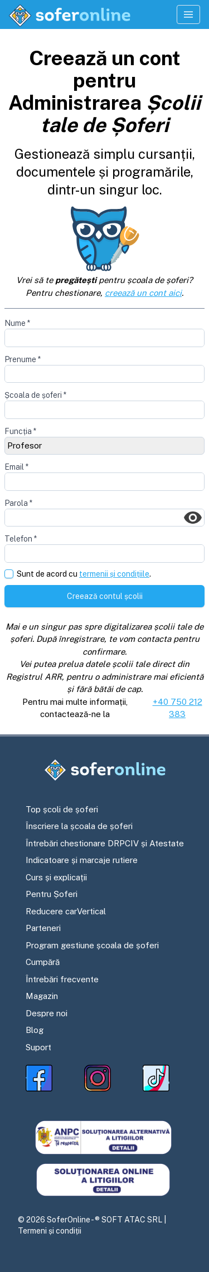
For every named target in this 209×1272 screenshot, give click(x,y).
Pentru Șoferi (51, 894)
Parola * (18, 503)
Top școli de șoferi (62, 809)
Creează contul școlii (105, 596)
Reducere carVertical (66, 911)
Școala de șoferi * (35, 395)
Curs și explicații (56, 877)
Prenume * (22, 359)
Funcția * (20, 431)
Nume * (17, 323)
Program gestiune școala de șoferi (92, 945)
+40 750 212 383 (177, 708)
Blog (34, 1030)
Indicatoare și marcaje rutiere (82, 860)
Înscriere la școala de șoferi (79, 826)
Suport (38, 1047)
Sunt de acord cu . (84, 574)
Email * (16, 466)
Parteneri (43, 928)
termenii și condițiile (114, 573)
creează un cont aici (143, 293)
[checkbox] (8, 573)
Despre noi (46, 1013)
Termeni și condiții (49, 1230)
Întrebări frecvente (62, 979)
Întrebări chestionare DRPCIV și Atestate (105, 843)
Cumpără (43, 962)
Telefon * (20, 538)
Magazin (42, 996)
